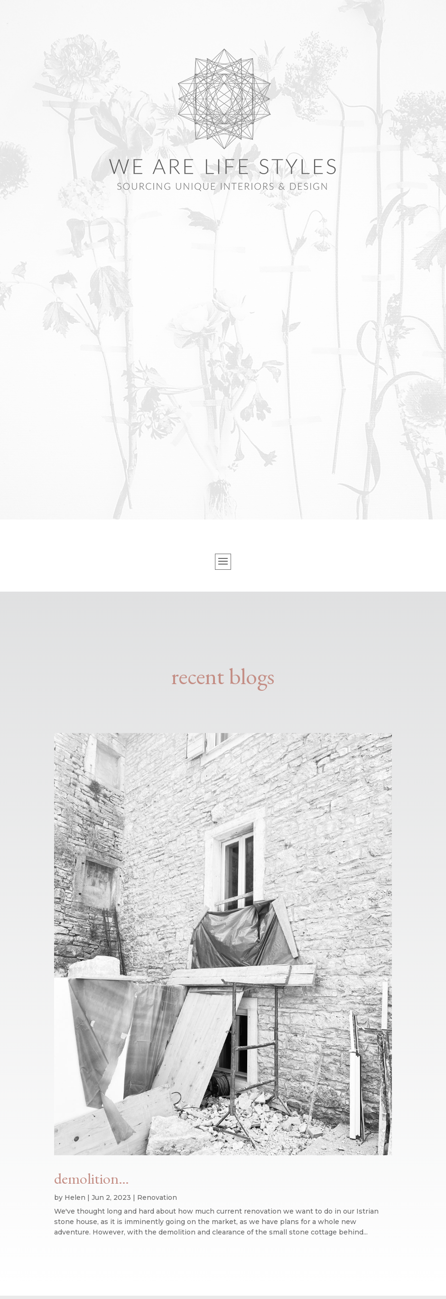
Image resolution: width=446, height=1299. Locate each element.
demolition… (91, 1178)
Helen (75, 1197)
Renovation (157, 1197)
